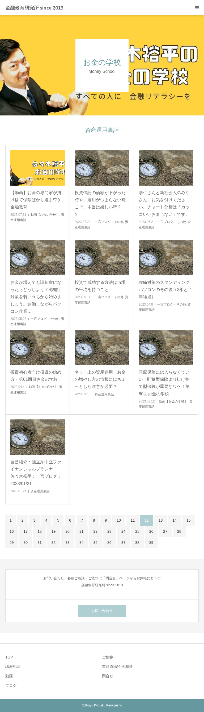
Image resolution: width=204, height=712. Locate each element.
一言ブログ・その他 (109, 222)
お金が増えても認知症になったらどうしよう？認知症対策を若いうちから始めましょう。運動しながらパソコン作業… (35, 297)
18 (39, 531)
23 (109, 531)
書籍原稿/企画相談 (117, 666)
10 (119, 520)
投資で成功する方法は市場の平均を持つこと (100, 286)
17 (26, 531)
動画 (9, 676)
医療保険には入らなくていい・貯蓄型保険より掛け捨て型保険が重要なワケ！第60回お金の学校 (164, 383)
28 (179, 531)
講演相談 (12, 666)
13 (161, 520)
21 (81, 531)
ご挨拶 (107, 657)
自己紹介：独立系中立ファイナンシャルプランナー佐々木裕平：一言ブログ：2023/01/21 (35, 473)
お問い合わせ (102, 611)
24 (123, 531)
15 (188, 520)
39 (151, 542)
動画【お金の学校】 (45, 215)
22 (95, 531)
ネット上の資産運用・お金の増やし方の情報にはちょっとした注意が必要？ (100, 379)
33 (67, 542)
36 (109, 542)
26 (151, 531)
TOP (9, 657)
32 (54, 542)
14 (174, 520)
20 (67, 531)
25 (137, 531)
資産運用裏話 (104, 394)
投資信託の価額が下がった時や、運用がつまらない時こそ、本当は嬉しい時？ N (102, 203)
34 (81, 542)
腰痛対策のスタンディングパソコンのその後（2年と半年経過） (165, 289)
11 (133, 520)
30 (26, 542)
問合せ (107, 676)
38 (137, 542)
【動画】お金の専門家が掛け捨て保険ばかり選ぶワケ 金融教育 (37, 199)
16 (12, 531)
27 (165, 531)
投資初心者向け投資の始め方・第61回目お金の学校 (35, 376)
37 (123, 542)
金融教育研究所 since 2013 (34, 7)
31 (39, 542)
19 (54, 531)
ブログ (10, 685)
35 (95, 542)
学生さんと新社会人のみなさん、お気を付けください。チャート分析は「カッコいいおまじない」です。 (164, 203)
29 (12, 542)
